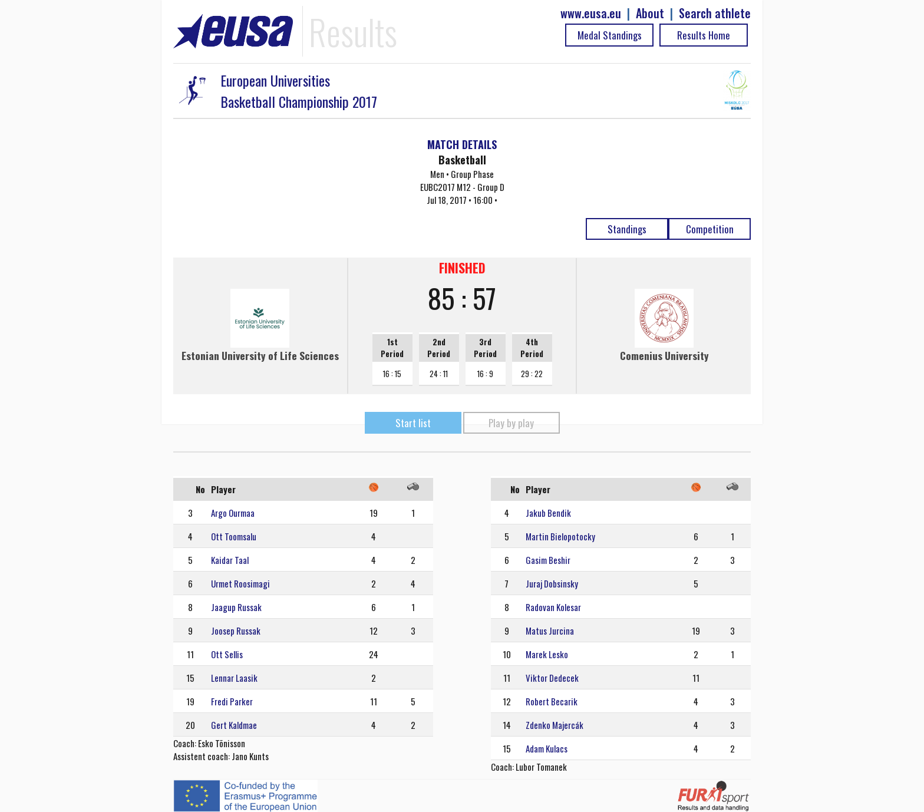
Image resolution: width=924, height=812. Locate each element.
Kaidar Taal (230, 559)
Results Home (703, 35)
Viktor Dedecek (552, 677)
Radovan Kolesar (553, 606)
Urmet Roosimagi (240, 583)
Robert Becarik (552, 701)
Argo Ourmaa (233, 512)
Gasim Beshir (548, 559)
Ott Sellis (227, 654)
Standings (627, 229)
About (650, 13)
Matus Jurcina (550, 630)
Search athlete (715, 13)
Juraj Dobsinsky (552, 583)
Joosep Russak (235, 630)
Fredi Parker (232, 701)
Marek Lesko (547, 654)
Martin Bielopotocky (560, 536)
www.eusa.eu (590, 13)
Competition (710, 229)
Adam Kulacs (546, 748)
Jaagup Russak (236, 606)
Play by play (511, 422)
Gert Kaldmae (234, 724)
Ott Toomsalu (233, 536)
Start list (413, 422)
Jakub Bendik (548, 512)
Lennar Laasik (234, 677)
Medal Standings (610, 35)
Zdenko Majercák (554, 724)
